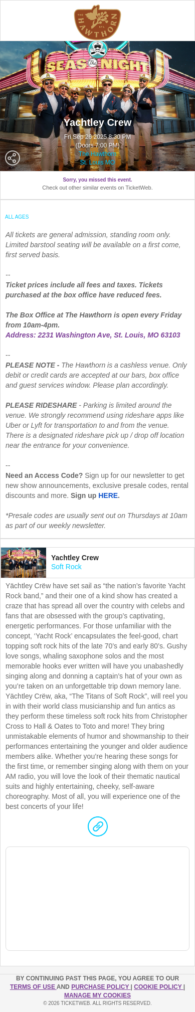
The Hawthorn (97, 153)
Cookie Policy (158, 986)
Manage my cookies (97, 995)
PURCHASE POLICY (100, 986)
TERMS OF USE (33, 986)
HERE (108, 495)
